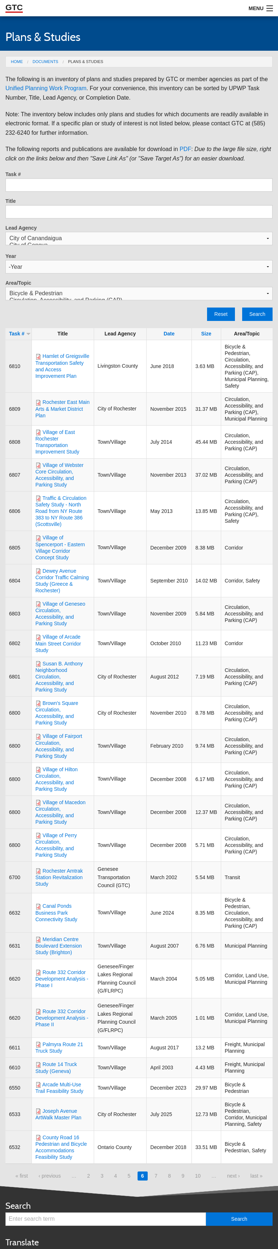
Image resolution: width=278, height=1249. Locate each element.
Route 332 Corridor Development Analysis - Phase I (61, 978)
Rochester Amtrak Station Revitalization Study (59, 877)
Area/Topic (18, 283)
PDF (185, 149)
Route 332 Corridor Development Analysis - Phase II (61, 1017)
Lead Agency (21, 228)
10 (198, 1176)
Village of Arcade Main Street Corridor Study (58, 643)
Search (257, 314)
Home (17, 61)
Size (206, 334)
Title (10, 201)
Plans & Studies (85, 61)
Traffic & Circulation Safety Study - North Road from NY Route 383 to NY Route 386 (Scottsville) (61, 511)
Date (169, 334)
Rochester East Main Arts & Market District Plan (62, 408)
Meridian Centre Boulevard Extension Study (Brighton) (58, 945)
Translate (22, 1242)
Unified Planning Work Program (46, 88)
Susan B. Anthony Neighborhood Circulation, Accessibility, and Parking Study (59, 677)
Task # (13, 174)
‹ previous (49, 1176)
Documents (45, 61)
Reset (221, 314)
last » (256, 1176)
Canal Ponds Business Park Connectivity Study (56, 912)
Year (10, 256)
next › (233, 1176)
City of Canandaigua (139, 238)
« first (22, 1176)
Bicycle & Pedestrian (139, 293)
